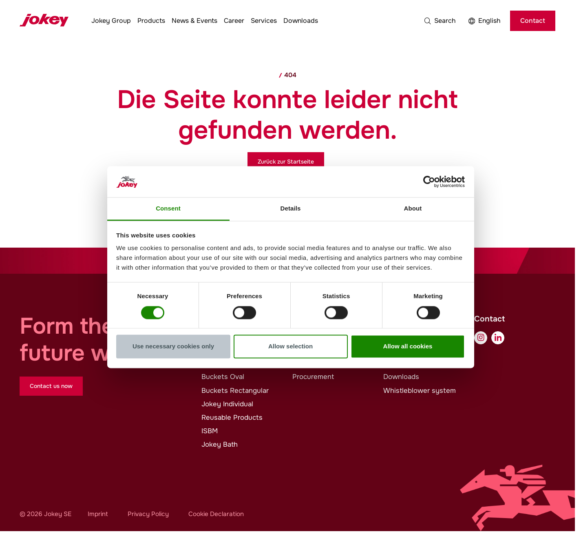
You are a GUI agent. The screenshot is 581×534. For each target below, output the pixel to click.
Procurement (313, 376)
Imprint (98, 514)
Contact (532, 20)
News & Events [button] (194, 20)
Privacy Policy (148, 514)
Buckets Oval (222, 376)
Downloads (300, 20)
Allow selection (290, 346)
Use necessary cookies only (173, 346)
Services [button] (264, 20)
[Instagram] (480, 337)
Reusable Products (232, 417)
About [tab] (413, 208)
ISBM (209, 431)
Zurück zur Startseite (286, 161)
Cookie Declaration (216, 514)
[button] (440, 21)
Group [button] (111, 20)
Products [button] (151, 20)
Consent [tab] (168, 208)
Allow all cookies (408, 346)
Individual (227, 404)
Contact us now (51, 386)
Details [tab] (291, 208)
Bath (219, 444)
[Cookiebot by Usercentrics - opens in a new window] (429, 181)
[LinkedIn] (497, 337)
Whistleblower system (419, 390)
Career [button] (234, 20)
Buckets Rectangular (235, 390)
